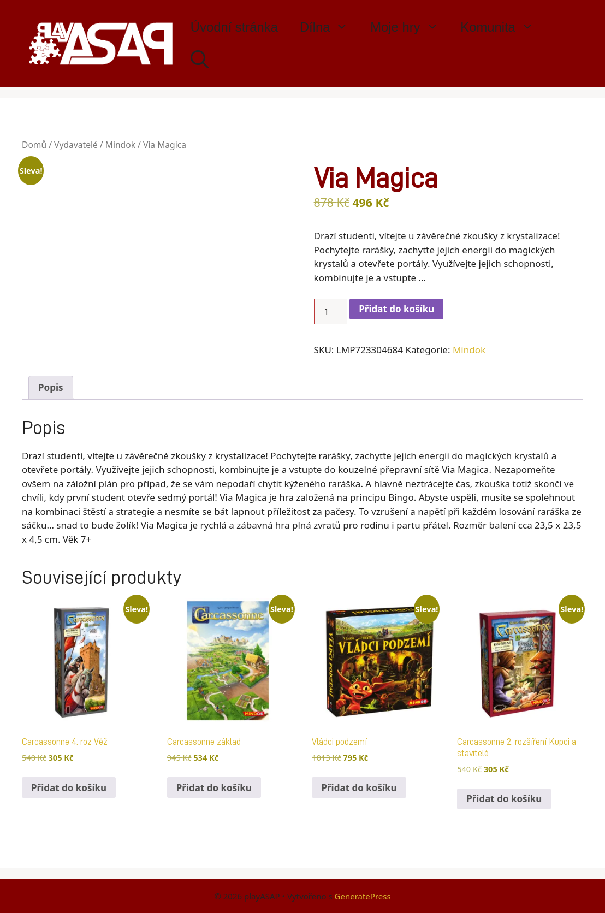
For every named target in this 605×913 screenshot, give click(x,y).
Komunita (502, 27)
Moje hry (409, 27)
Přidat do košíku (396, 309)
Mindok (120, 145)
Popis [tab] (50, 387)
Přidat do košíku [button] (68, 787)
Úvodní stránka (234, 27)
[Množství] (331, 312)
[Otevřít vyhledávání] (200, 60)
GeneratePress (363, 896)
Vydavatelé (76, 145)
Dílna (329, 27)
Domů (34, 145)
